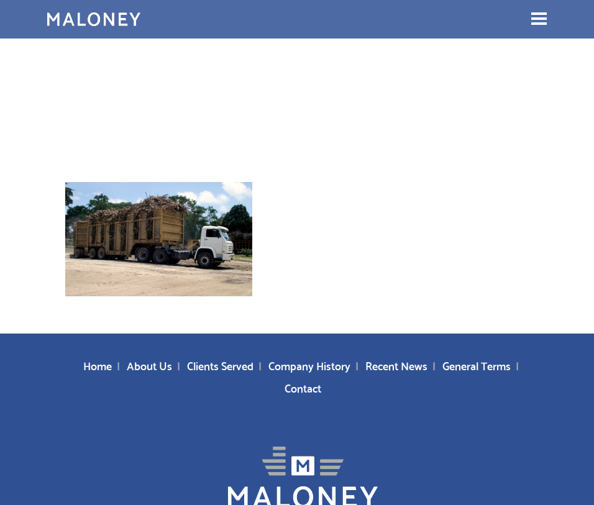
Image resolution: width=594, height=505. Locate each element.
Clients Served (220, 365)
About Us (149, 365)
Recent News (396, 365)
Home (97, 365)
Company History (309, 365)
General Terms (476, 365)
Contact (303, 387)
